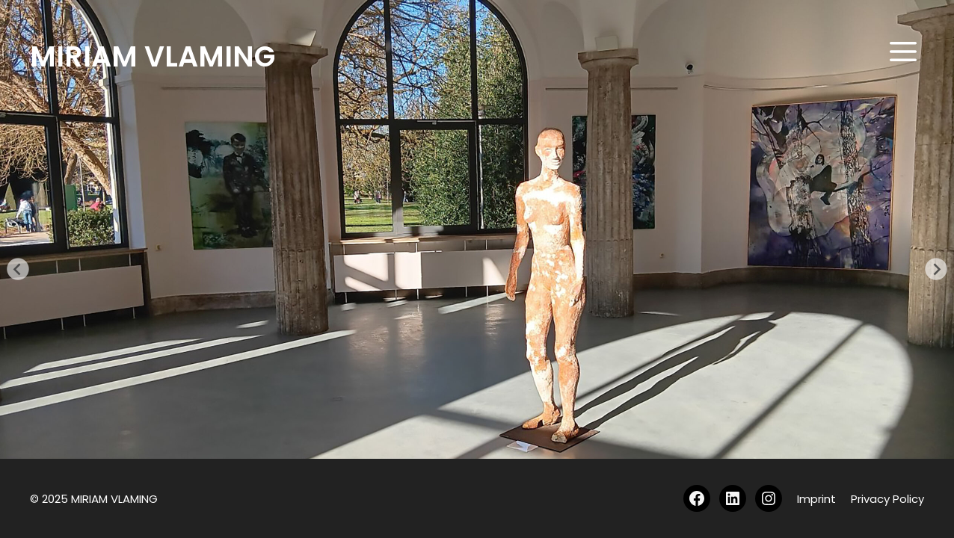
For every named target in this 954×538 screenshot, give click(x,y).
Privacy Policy (887, 499)
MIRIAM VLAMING (152, 56)
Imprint (816, 499)
